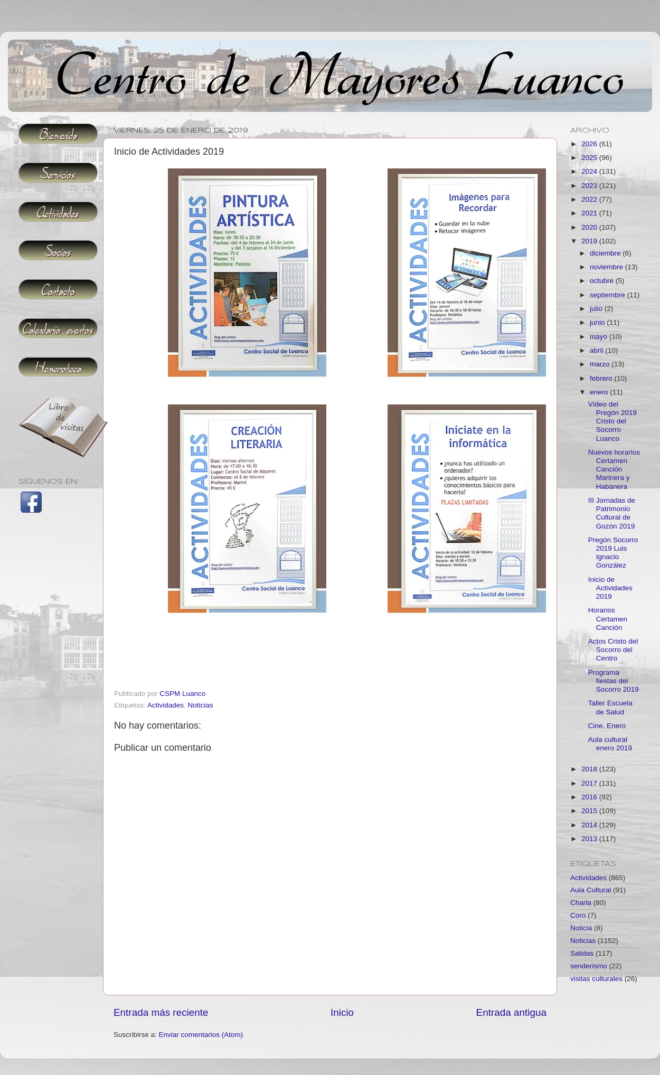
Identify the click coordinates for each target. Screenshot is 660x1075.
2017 (590, 783)
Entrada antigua (511, 1012)
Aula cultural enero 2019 (610, 743)
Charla (580, 903)
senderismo (588, 966)
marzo (600, 364)
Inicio (342, 1012)
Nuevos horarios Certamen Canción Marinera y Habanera (614, 469)
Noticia (581, 928)
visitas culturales (596, 979)
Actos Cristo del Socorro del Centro (613, 649)
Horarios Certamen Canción (607, 618)
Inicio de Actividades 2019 (610, 588)
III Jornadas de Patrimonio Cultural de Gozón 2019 (611, 513)
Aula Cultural (590, 890)
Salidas (581, 953)
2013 (590, 839)
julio (597, 309)
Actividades (165, 705)
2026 (590, 144)
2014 (590, 825)
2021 (590, 213)
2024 (590, 171)
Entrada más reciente (161, 1012)
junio (598, 322)
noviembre (607, 267)
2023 (590, 186)
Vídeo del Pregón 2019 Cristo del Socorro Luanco (612, 421)
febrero (602, 378)
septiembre (608, 295)
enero (600, 392)
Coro (578, 915)
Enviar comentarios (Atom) (201, 1035)
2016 (590, 797)
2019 (590, 241)
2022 (590, 199)
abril (597, 350)
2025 (590, 158)
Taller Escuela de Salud (610, 707)
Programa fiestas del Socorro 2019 (613, 680)
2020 (590, 227)
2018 (590, 769)
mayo (599, 337)
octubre (603, 281)
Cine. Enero (607, 726)
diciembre (606, 253)
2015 (590, 811)
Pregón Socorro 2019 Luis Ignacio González (613, 553)
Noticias (200, 705)
